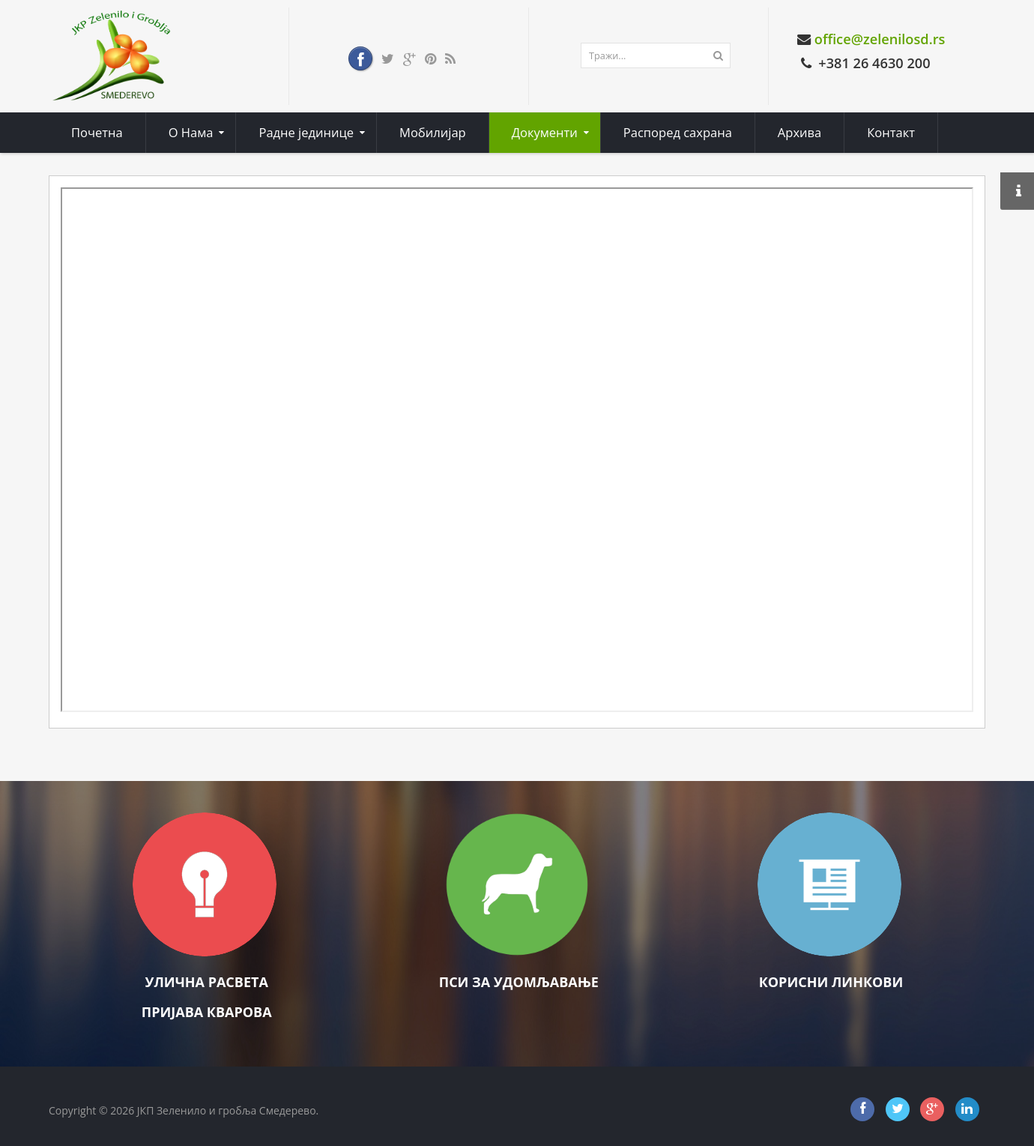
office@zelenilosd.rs (880, 39)
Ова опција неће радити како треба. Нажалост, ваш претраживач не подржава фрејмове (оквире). (517, 449)
